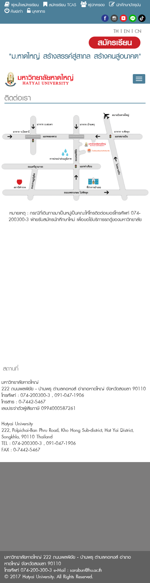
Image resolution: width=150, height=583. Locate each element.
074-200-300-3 (36, 570)
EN (126, 31)
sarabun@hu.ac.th (86, 570)
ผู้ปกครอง (93, 4)
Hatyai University (38, 577)
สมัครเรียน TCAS (59, 4)
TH (117, 31)
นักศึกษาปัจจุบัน (125, 4)
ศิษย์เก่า (13, 11)
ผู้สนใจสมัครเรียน (21, 4)
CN (137, 31)
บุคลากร (36, 11)
